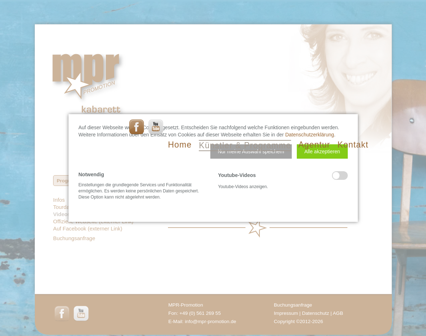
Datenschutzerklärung (309, 134)
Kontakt (352, 144)
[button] (251, 151)
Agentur (314, 144)
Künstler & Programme (245, 145)
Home (180, 144)
